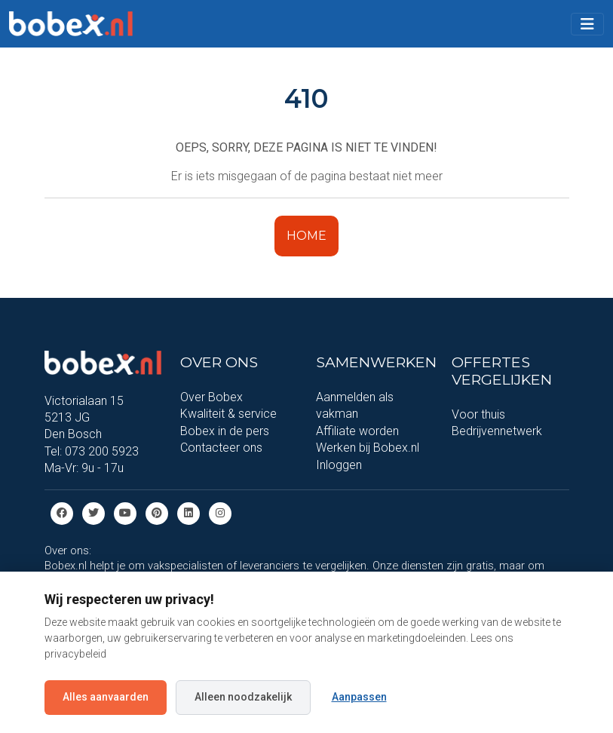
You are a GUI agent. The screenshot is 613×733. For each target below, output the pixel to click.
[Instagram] (220, 512)
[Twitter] (93, 512)
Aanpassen (359, 697)
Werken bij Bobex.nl (367, 447)
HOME (306, 235)
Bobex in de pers (224, 431)
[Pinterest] (157, 512)
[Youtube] (125, 512)
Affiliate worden (357, 431)
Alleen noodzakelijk (243, 697)
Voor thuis (478, 414)
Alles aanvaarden (106, 697)
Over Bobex (211, 397)
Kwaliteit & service (228, 413)
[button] (587, 24)
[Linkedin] (188, 512)
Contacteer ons (221, 447)
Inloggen (339, 465)
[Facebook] (62, 512)
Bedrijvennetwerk (497, 431)
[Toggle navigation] (587, 24)
